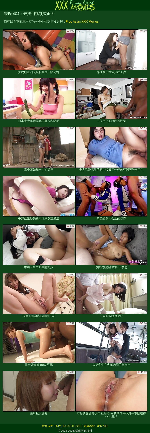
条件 (58, 426)
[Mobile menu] (3, 5)
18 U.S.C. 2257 (72, 426)
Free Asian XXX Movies (82, 21)
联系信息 (47, 426)
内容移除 (89, 426)
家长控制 (102, 426)
